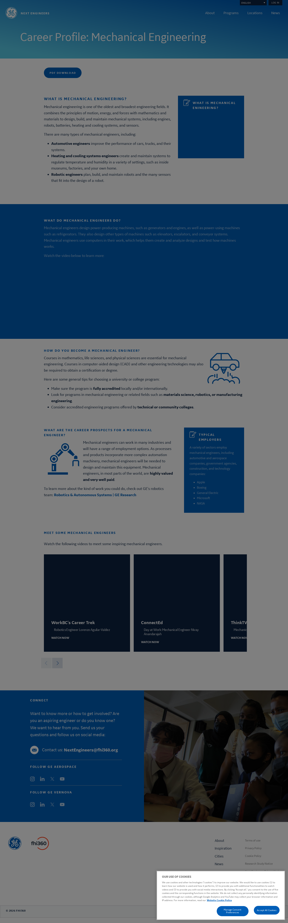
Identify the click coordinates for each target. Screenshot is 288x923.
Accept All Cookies (266, 910)
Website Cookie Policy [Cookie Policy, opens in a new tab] (219, 900)
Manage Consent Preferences (232, 911)
